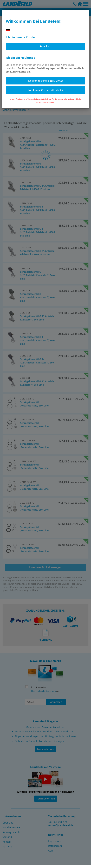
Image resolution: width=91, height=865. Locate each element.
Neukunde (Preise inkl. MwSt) (45, 90)
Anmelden (45, 46)
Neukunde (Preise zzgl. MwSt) (45, 80)
